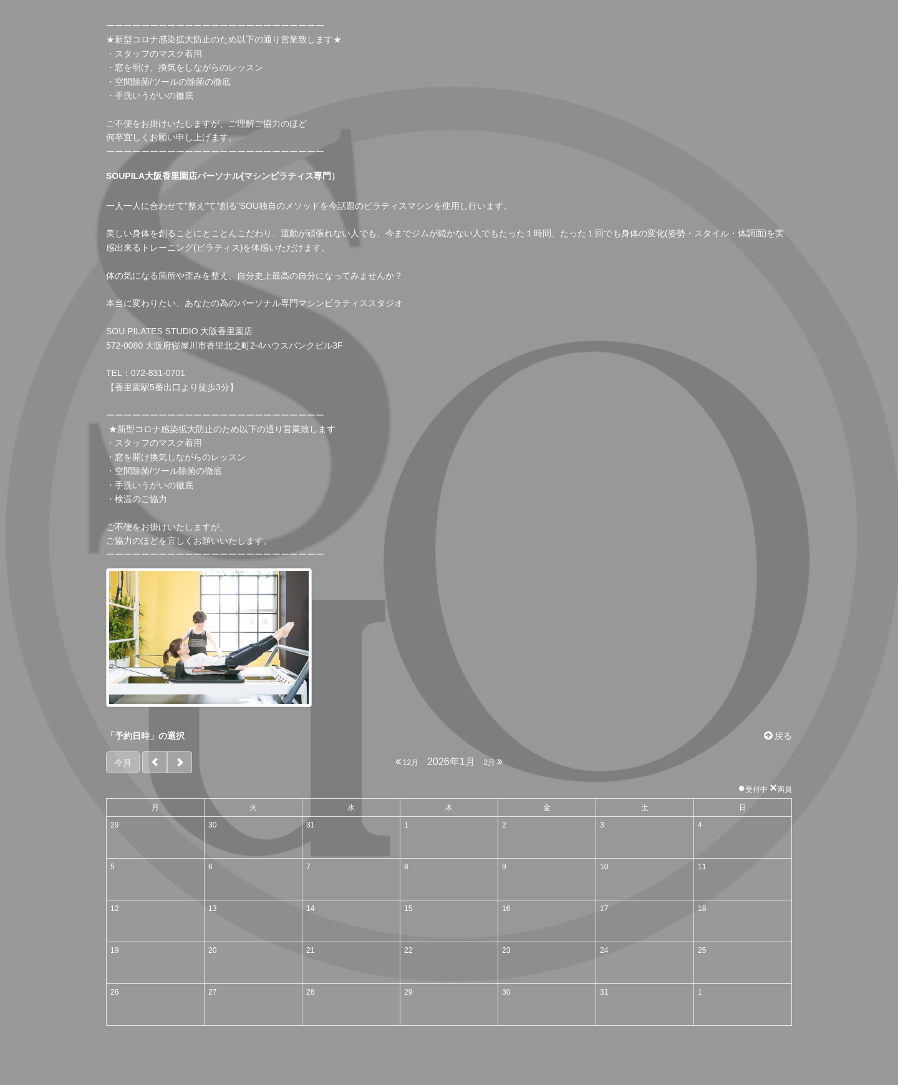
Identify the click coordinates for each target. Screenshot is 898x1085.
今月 (123, 763)
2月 (493, 761)
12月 (407, 761)
